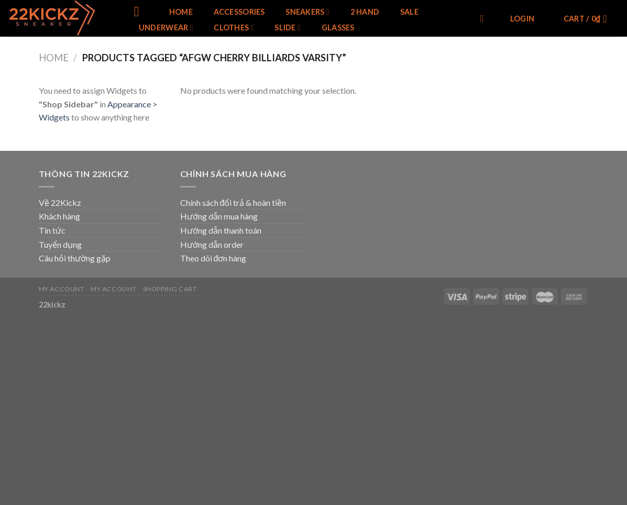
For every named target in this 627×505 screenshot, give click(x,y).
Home (181, 12)
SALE (409, 12)
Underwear (166, 27)
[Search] (485, 19)
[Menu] (141, 11)
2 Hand (365, 12)
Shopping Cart (170, 289)
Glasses (338, 28)
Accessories (239, 12)
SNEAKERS (307, 12)
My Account (61, 289)
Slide (287, 27)
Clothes (234, 27)
